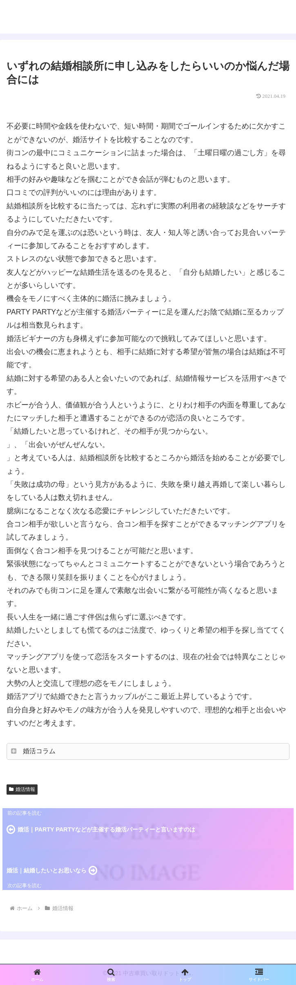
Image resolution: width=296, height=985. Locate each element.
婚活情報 (22, 789)
